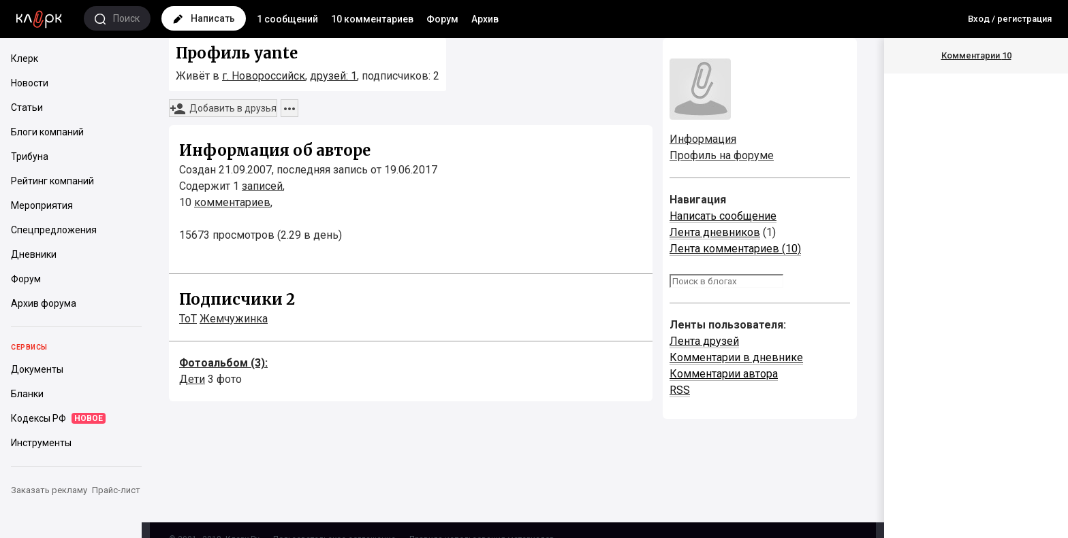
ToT (188, 318)
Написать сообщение (723, 215)
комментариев (232, 202)
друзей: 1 (333, 75)
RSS (680, 390)
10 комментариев (372, 19)
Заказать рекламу (49, 490)
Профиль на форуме (722, 155)
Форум (442, 19)
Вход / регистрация (1010, 19)
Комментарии (976, 55)
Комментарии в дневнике (736, 357)
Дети (192, 379)
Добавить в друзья (223, 109)
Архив (485, 19)
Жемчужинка (234, 318)
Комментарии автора (724, 373)
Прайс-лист (116, 490)
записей (262, 186)
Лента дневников (715, 232)
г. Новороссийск (263, 75)
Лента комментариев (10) (735, 248)
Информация (703, 139)
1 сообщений (287, 19)
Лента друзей (704, 341)
